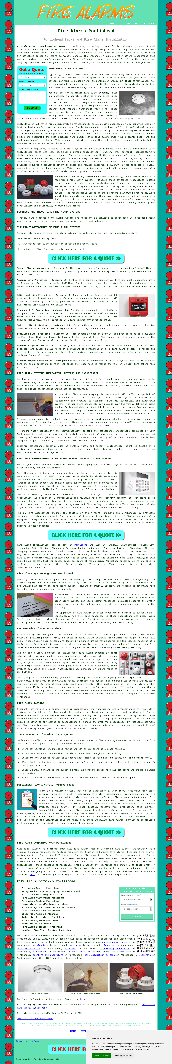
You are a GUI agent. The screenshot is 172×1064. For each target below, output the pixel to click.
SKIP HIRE (75, 945)
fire (43, 765)
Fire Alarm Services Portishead (46, 881)
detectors (42, 364)
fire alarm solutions (76, 794)
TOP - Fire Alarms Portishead (35, 1018)
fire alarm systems (65, 586)
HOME (112, 24)
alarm (102, 777)
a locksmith (143, 955)
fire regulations (53, 452)
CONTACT (137, 24)
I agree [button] (96, 1055)
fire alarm (81, 74)
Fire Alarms (34, 1041)
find (26, 849)
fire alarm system (91, 49)
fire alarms (73, 206)
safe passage (57, 328)
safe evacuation (91, 310)
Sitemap (19, 1041)
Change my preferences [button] (123, 1055)
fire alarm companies (30, 558)
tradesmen (107, 939)
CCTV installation (28, 948)
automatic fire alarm (48, 124)
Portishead (80, 545)
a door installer (79, 952)
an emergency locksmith (116, 942)
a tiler (70, 948)
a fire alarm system (45, 379)
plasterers (109, 945)
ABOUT (128, 24)
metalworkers (40, 945)
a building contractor (115, 948)
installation (25, 152)
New (25, 1041)
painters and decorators (48, 955)
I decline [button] (106, 1055)
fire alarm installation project (103, 875)
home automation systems (100, 955)
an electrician (121, 952)
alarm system (70, 298)
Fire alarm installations (33, 545)
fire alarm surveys (79, 804)
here (32, 875)
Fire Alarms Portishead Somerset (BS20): (42, 46)
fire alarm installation (83, 871)
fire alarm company (85, 394)
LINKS (119, 24)
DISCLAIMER (149, 24)
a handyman (39, 952)
